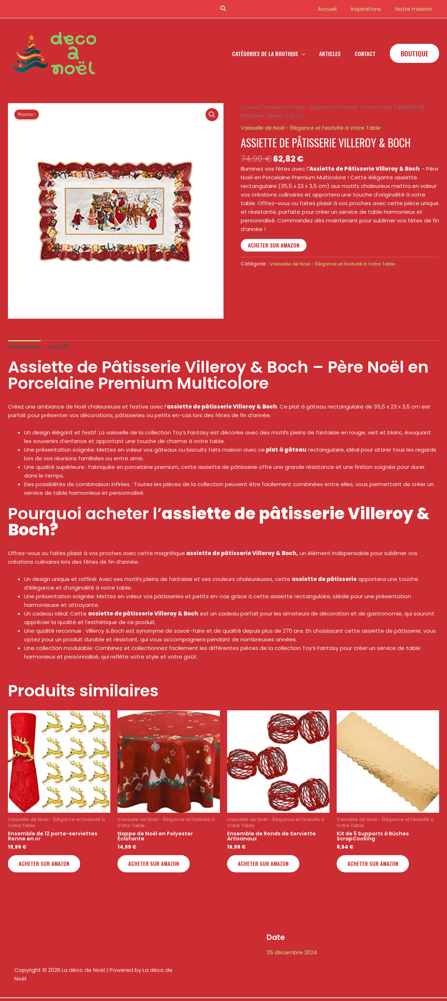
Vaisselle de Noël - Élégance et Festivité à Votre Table (331, 107)
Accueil (250, 107)
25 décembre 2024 (292, 954)
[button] (223, 9)
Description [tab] (25, 347)
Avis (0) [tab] (60, 347)
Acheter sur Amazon (273, 245)
